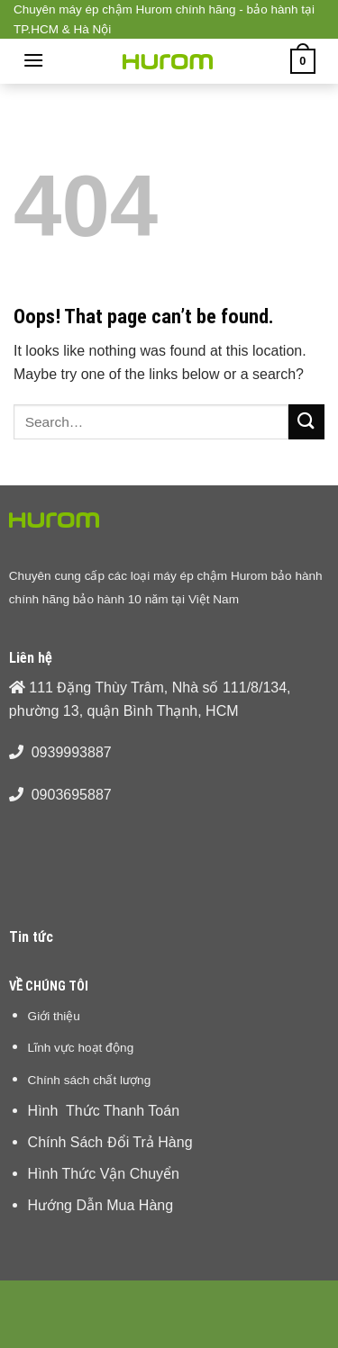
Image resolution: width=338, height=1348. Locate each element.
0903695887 (72, 794)
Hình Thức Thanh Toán (103, 1110)
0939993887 (72, 752)
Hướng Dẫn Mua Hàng (101, 1205)
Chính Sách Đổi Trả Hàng (110, 1142)
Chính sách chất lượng (89, 1079)
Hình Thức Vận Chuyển (103, 1173)
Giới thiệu (54, 1016)
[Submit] (306, 421)
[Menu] (33, 60)
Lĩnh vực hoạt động (81, 1047)
